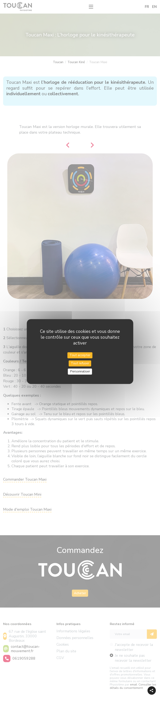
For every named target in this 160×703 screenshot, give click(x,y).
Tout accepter (80, 355)
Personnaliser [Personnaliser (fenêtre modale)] (80, 371)
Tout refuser (80, 363)
